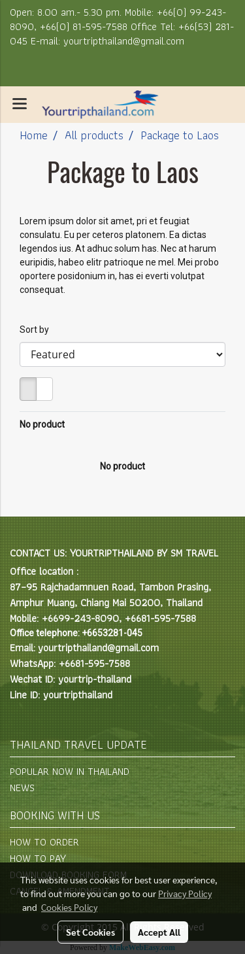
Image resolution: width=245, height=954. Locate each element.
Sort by (37, 329)
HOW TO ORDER (44, 842)
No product (42, 424)
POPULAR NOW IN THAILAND (69, 771)
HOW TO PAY (38, 858)
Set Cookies (90, 932)
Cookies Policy (69, 907)
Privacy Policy (185, 893)
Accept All (159, 932)
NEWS (22, 787)
